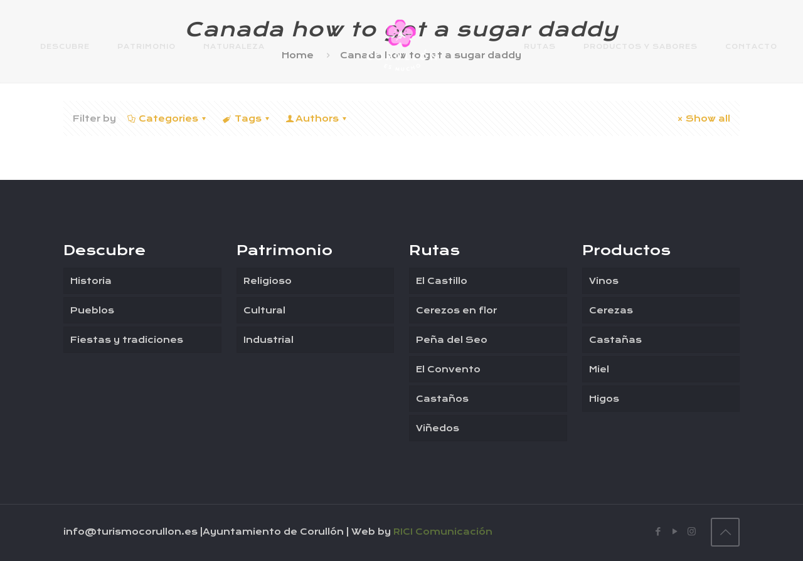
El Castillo (441, 281)
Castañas (615, 340)
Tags (246, 118)
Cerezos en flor (456, 310)
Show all (702, 118)
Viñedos (437, 428)
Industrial (268, 340)
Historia (91, 281)
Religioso (267, 281)
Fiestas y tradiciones (126, 340)
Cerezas (611, 310)
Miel (599, 369)
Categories (167, 118)
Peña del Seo (451, 340)
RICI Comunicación (442, 532)
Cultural (264, 310)
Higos (604, 399)
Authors (317, 118)
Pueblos (92, 310)
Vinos (604, 281)
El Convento (448, 369)
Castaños (442, 399)
